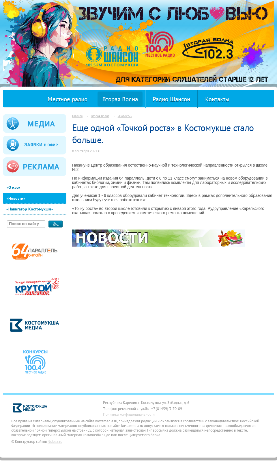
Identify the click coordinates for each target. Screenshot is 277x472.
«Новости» (15, 198)
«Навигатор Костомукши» (29, 209)
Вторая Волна (120, 99)
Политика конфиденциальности (129, 414)
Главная (77, 116)
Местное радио (67, 99)
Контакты (217, 99)
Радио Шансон (171, 99)
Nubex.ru (55, 441)
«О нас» (13, 187)
